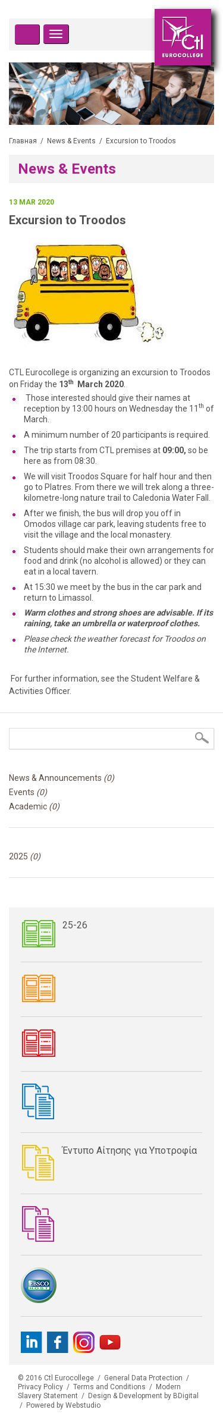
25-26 (74, 925)
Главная (23, 141)
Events (28, 792)
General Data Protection (143, 1378)
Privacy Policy (40, 1387)
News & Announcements (61, 778)
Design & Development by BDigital (143, 1396)
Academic (34, 806)
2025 (24, 856)
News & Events (71, 141)
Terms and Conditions (109, 1387)
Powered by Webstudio (63, 1405)
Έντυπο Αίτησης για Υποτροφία (129, 1150)
